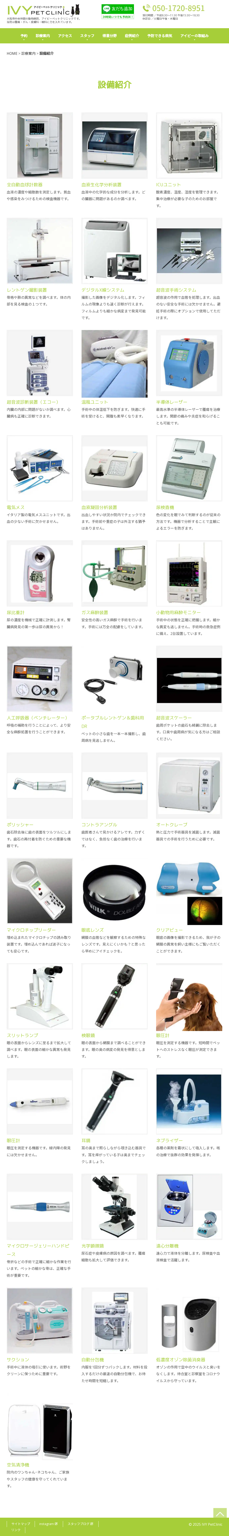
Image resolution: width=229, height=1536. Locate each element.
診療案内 (43, 35)
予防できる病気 (159, 35)
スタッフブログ (80, 1522)
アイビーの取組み (194, 35)
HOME (12, 53)
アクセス (65, 35)
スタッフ (87, 35)
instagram (48, 1522)
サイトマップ (20, 1522)
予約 (24, 35)
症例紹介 (132, 35)
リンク (16, 1528)
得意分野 (109, 35)
